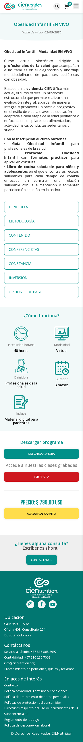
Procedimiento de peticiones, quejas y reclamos (39, 669)
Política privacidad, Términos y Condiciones (36, 691)
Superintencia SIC (16, 714)
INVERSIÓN (18, 277)
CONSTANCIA (20, 263)
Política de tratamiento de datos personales (36, 697)
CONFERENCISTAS (24, 249)
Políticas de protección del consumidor (32, 702)
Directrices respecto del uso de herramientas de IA (41, 708)
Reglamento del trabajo (21, 719)
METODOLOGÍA (22, 221)
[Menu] (56, 6)
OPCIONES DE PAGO (25, 292)
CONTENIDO (19, 235)
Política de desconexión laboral (27, 725)
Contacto (11, 685)
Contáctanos (41, 560)
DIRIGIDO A (18, 207)
